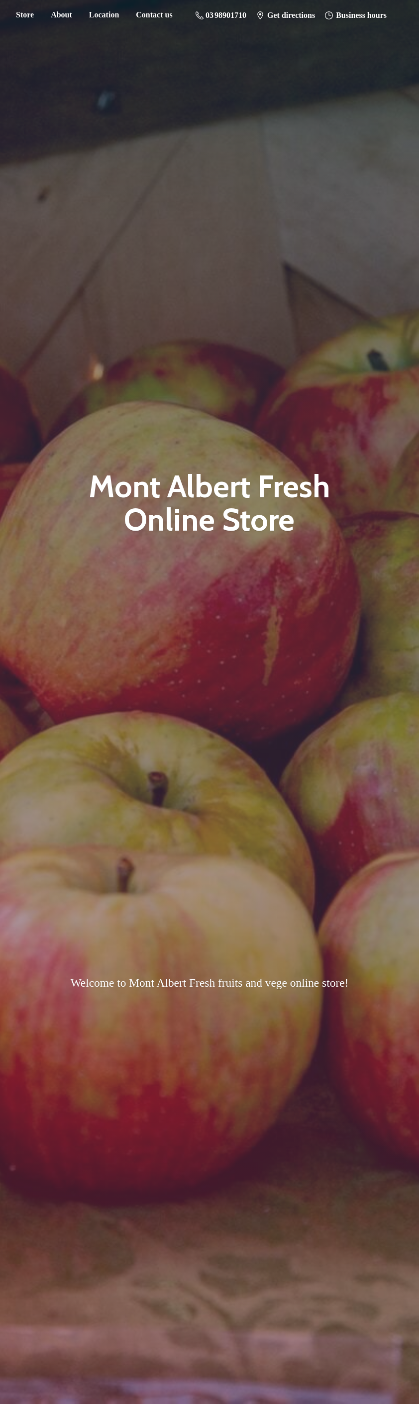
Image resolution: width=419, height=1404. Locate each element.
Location (104, 14)
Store (25, 14)
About (61, 14)
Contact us (154, 14)
